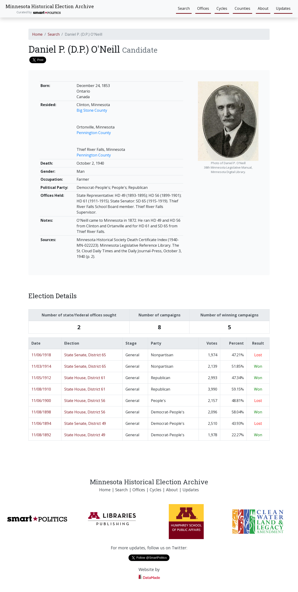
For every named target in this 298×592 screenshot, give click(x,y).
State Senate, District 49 (85, 423)
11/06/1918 (41, 354)
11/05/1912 (41, 377)
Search (184, 8)
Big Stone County (92, 110)
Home (37, 34)
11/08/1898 (41, 412)
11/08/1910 (41, 389)
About (263, 8)
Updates (283, 8)
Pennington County (94, 132)
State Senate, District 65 (85, 354)
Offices (203, 8)
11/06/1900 (41, 400)
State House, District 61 (84, 377)
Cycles (222, 8)
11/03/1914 (41, 366)
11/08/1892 (41, 434)
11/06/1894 (41, 423)
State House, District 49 (84, 434)
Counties (242, 8)
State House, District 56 (84, 400)
